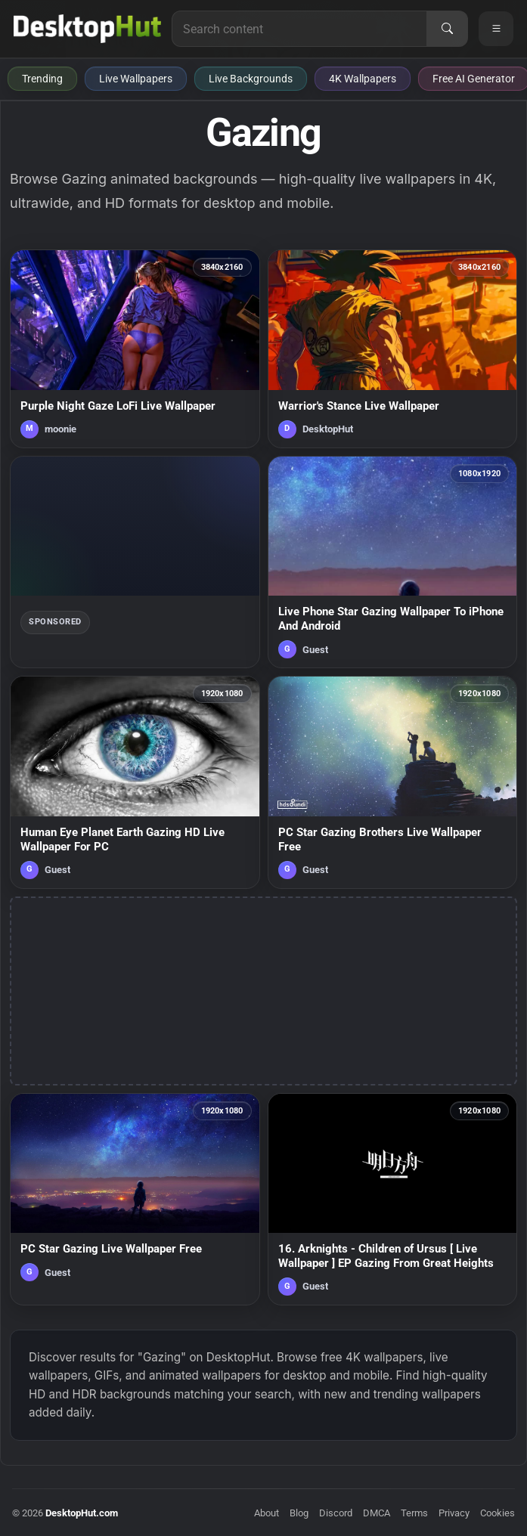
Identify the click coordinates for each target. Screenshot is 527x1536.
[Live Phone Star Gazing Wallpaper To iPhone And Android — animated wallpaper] (392, 562)
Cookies (497, 1513)
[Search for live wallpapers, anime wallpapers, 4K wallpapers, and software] (299, 28)
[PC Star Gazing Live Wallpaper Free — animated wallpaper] (135, 1199)
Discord (335, 1513)
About (266, 1513)
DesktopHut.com (81, 1513)
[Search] (446, 28)
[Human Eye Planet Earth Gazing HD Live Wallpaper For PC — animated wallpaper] (135, 782)
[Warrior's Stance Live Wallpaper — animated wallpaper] (392, 348)
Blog (299, 1513)
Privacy (454, 1513)
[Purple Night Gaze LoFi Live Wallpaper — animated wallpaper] (135, 348)
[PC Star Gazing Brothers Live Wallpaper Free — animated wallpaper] (392, 782)
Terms (414, 1513)
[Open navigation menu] (496, 28)
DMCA (376, 1513)
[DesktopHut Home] (87, 28)
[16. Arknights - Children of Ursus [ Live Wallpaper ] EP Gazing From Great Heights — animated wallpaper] (392, 1199)
